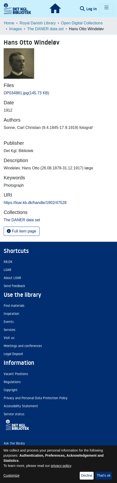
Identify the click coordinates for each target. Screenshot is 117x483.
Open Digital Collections (82, 23)
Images (15, 29)
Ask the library (14, 443)
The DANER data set (45, 29)
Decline (86, 475)
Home (9, 23)
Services (9, 330)
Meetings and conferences (23, 346)
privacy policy (61, 466)
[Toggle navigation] (106, 9)
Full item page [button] (21, 231)
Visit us (9, 338)
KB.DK (8, 262)
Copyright (11, 390)
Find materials (14, 305)
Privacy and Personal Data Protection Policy (36, 398)
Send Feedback (14, 286)
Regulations (12, 382)
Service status (14, 414)
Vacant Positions (16, 374)
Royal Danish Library (38, 23)
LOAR (7, 270)
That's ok (103, 475)
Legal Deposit (13, 354)
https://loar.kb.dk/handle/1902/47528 (35, 203)
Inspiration (11, 313)
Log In (92, 8)
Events (9, 321)
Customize (11, 475)
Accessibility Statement (21, 406)
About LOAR (12, 278)
